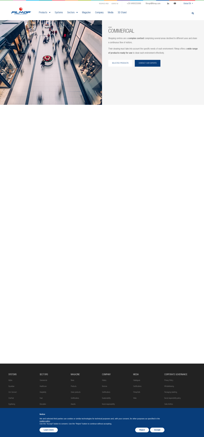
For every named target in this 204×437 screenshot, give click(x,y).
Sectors (72, 12)
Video (134, 398)
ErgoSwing (11, 404)
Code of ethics (168, 404)
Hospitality (43, 392)
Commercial (43, 380)
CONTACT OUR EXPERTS (148, 63)
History (104, 380)
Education (43, 404)
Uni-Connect (12, 392)
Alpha (10, 380)
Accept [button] (157, 430)
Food (41, 398)
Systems (12, 374)
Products (44, 12)
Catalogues (136, 380)
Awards (73, 404)
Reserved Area (104, 4)
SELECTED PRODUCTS (120, 63)
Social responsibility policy (172, 398)
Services (104, 386)
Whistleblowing (169, 386)
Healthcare (43, 386)
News (72, 380)
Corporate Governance (175, 374)
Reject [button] (142, 430)
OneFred (11, 398)
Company (106, 374)
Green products (75, 392)
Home (110, 27)
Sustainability (106, 398)
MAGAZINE (75, 374)
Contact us (114, 4)
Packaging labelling (170, 392)
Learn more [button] (49, 430)
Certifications (75, 398)
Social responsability (108, 404)
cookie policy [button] (45, 421)
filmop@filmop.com (153, 4)
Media (136, 374)
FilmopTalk (136, 392)
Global (187, 4)
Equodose (11, 386)
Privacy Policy (168, 380)
